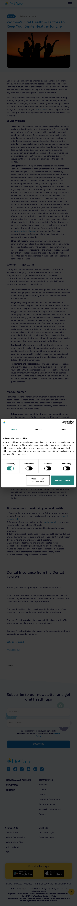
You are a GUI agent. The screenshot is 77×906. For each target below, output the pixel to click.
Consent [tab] (13, 429)
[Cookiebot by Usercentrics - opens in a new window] (63, 422)
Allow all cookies (62, 480)
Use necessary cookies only (37, 480)
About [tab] (63, 429)
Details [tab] (38, 429)
